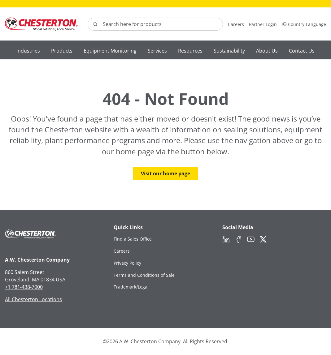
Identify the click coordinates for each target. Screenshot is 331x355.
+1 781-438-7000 (24, 287)
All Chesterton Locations (33, 299)
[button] (304, 24)
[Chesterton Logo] (41, 24)
